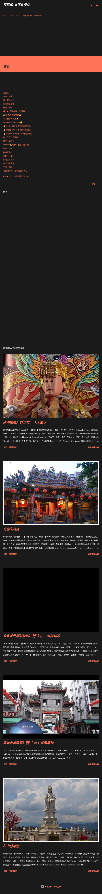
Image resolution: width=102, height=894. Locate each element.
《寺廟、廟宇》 (14, 15)
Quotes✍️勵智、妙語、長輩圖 (16, 145)
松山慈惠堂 (11, 846)
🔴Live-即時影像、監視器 (14, 111)
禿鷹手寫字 (7, 167)
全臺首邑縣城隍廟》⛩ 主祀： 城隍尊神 (31, 636)
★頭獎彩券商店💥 (11, 119)
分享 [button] (94, 183)
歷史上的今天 (8, 141)
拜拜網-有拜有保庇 (16, 5)
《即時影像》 (27, 15)
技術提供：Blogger (51, 886)
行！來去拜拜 (8, 100)
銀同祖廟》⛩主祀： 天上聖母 (24, 422)
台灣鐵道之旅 (8, 163)
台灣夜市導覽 (8, 159)
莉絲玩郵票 (7, 148)
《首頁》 (3, 15)
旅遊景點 (7, 152)
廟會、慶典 (7, 107)
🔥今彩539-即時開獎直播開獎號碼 (17, 133)
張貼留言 (13, 447)
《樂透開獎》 (38, 15)
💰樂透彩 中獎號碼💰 (12, 115)
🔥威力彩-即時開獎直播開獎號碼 (17, 126)
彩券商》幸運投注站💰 (12, 122)
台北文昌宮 (11, 529)
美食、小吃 (7, 156)
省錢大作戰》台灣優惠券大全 (15, 171)
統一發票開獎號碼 (10, 137)
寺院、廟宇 (7, 96)
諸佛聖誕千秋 (8, 104)
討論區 (6, 92)
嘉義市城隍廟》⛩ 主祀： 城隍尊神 (28, 743)
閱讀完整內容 (93, 447)
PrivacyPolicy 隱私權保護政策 (15, 176)
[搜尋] (90, 4)
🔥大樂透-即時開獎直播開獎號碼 (17, 130)
